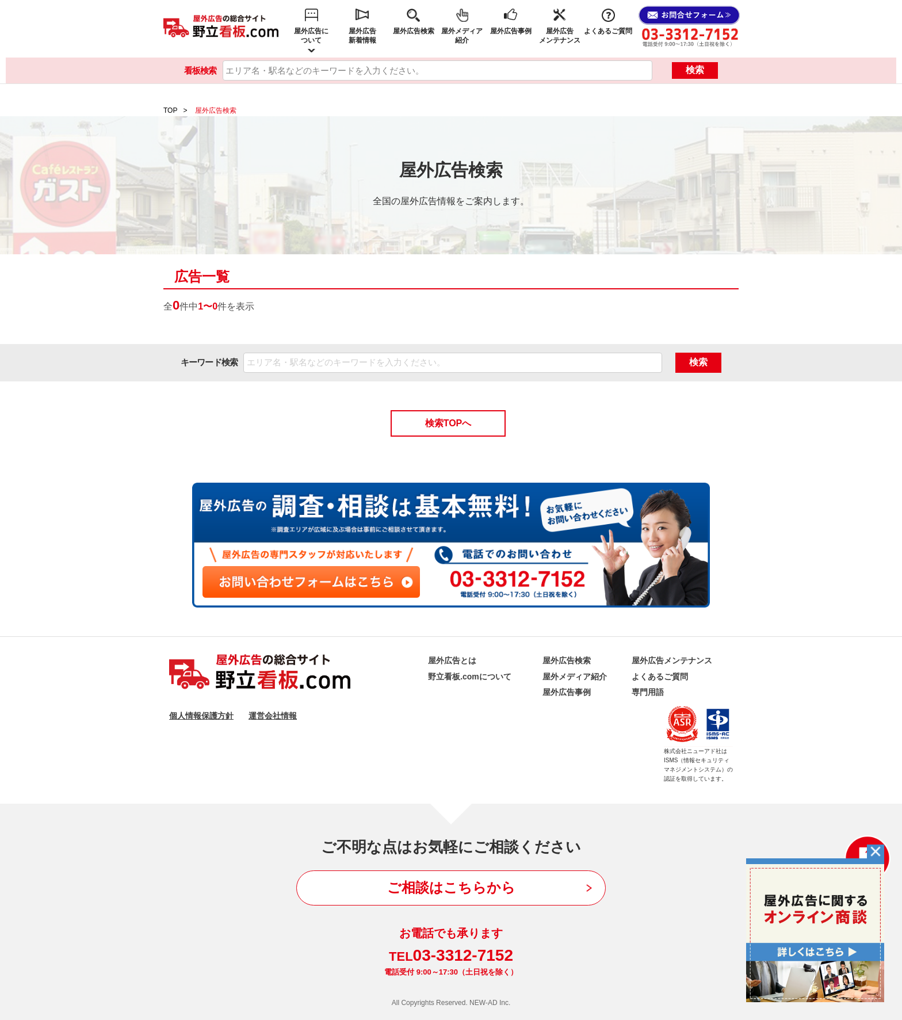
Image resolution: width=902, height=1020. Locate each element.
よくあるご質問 (608, 31)
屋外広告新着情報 (362, 35)
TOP (170, 110)
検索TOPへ (448, 423)
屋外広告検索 (413, 31)
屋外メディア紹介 (462, 35)
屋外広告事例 (511, 31)
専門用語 (648, 692)
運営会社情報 (273, 715)
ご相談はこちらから (451, 887)
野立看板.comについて (469, 676)
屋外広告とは (452, 660)
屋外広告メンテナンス (559, 35)
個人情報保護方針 (201, 715)
